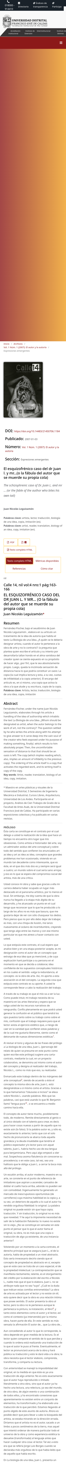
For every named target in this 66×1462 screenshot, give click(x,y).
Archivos (18, 343)
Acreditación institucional (14, 32)
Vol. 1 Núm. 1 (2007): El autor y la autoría (25, 347)
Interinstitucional (43, 31)
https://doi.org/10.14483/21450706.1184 (37, 431)
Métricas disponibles (47, 561)
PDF (12, 542)
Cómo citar (47, 568)
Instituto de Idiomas (61, 32)
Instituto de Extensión (30, 32)
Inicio (6, 343)
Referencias (19, 568)
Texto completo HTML (21, 549)
